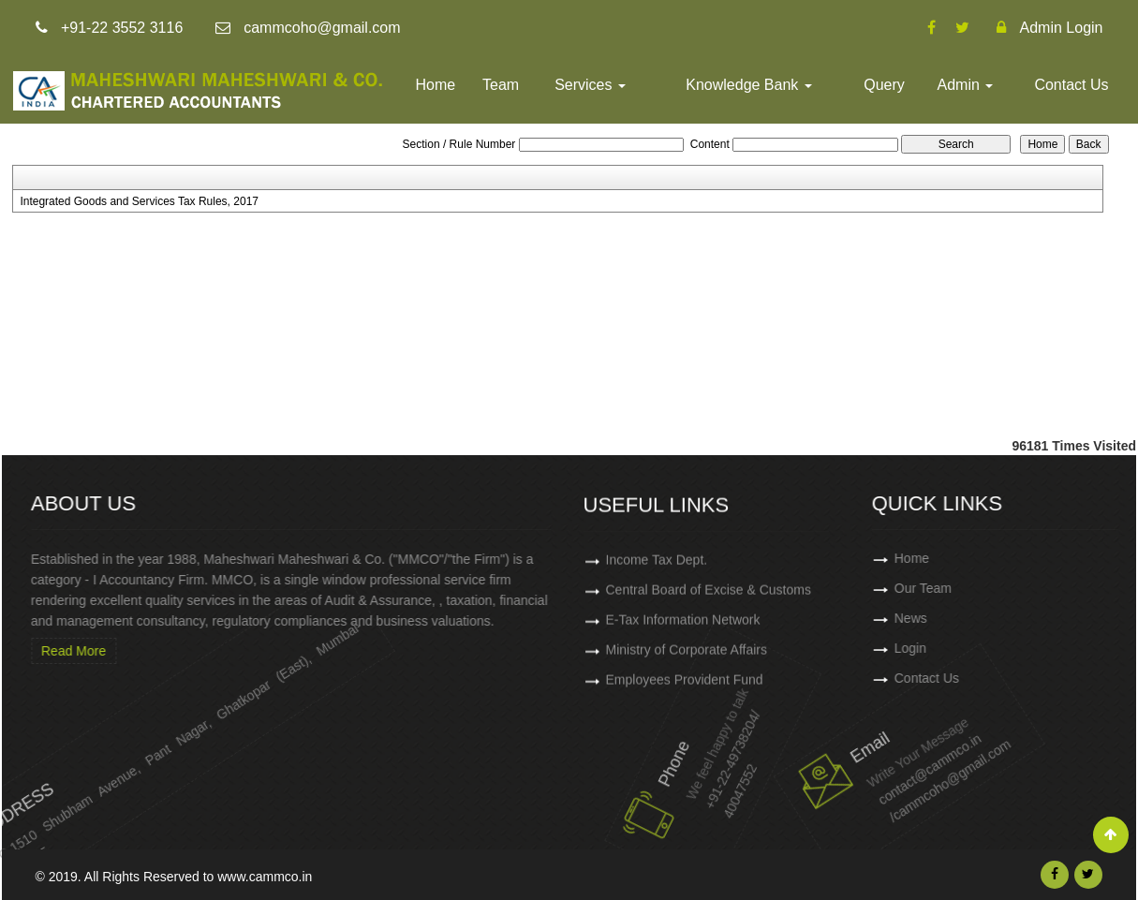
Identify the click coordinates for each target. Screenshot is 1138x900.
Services (590, 85)
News (969, 618)
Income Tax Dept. (657, 566)
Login (969, 648)
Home (436, 85)
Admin (966, 85)
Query (884, 85)
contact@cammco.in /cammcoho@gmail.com (889, 758)
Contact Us (1071, 85)
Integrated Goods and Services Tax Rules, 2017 (139, 201)
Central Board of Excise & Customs (708, 596)
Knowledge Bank (749, 85)
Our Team (982, 588)
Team (500, 85)
